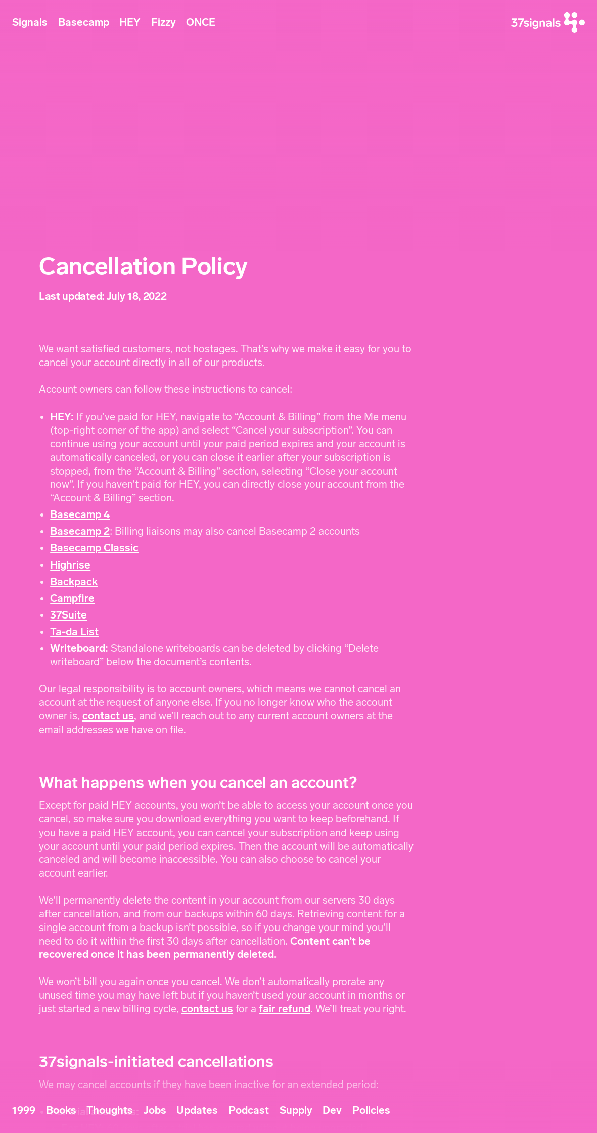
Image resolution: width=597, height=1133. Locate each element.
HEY (130, 22)
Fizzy (163, 22)
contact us (108, 716)
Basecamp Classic (94, 548)
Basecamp (83, 22)
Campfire (72, 598)
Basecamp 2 (80, 531)
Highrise (70, 565)
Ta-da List (74, 632)
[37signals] (548, 22)
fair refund (284, 1009)
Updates (197, 1110)
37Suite (68, 615)
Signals (30, 22)
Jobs (155, 1110)
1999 (23, 1110)
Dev (332, 1110)
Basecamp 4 (80, 514)
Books (61, 1110)
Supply (296, 1110)
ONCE (200, 22)
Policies (371, 1110)
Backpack (74, 582)
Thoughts (109, 1110)
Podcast (248, 1110)
